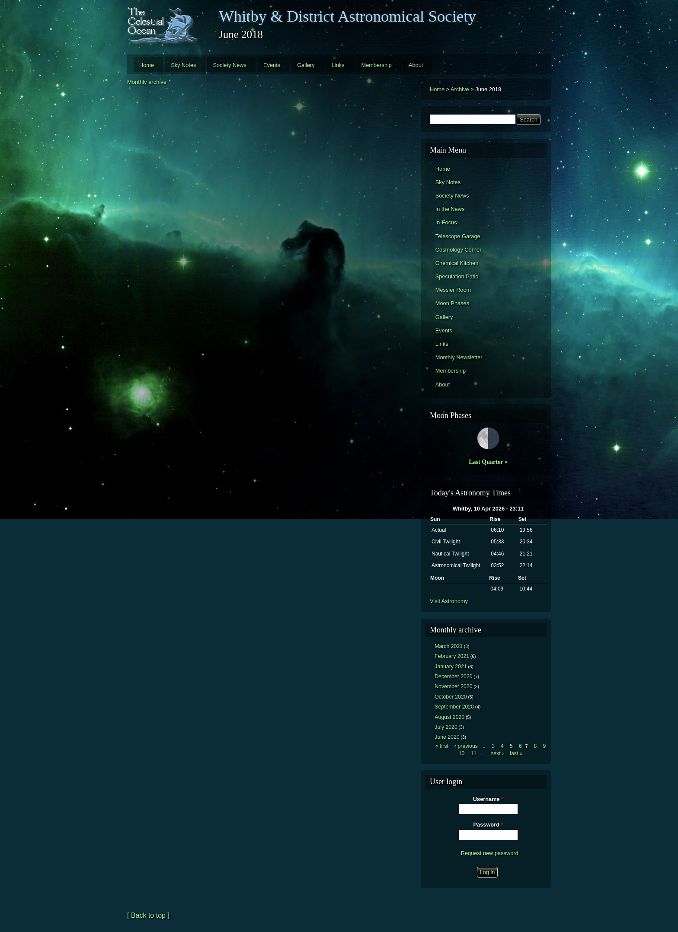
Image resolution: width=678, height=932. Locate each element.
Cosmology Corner (458, 249)
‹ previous (466, 746)
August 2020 (449, 717)
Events (271, 65)
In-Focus (446, 222)
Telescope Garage (457, 236)
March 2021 (449, 646)
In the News (450, 209)
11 (473, 753)
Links (338, 65)
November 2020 (453, 686)
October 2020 (451, 697)
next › (497, 753)
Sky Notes (183, 65)
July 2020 (446, 727)
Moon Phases (452, 303)
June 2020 (447, 737)
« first (441, 746)
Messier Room (453, 290)
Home (146, 65)
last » (516, 753)
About (416, 65)
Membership (376, 65)
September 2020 (454, 707)
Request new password (489, 853)
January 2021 (451, 667)
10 (462, 753)
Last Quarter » (488, 461)
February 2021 (452, 656)
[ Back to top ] (148, 915)
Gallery (306, 65)
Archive (460, 89)
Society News (229, 65)
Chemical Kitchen (457, 263)
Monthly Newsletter (459, 357)
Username (488, 799)
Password (488, 824)
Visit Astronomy (449, 601)
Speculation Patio (457, 276)
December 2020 (453, 676)
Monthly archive (146, 82)
